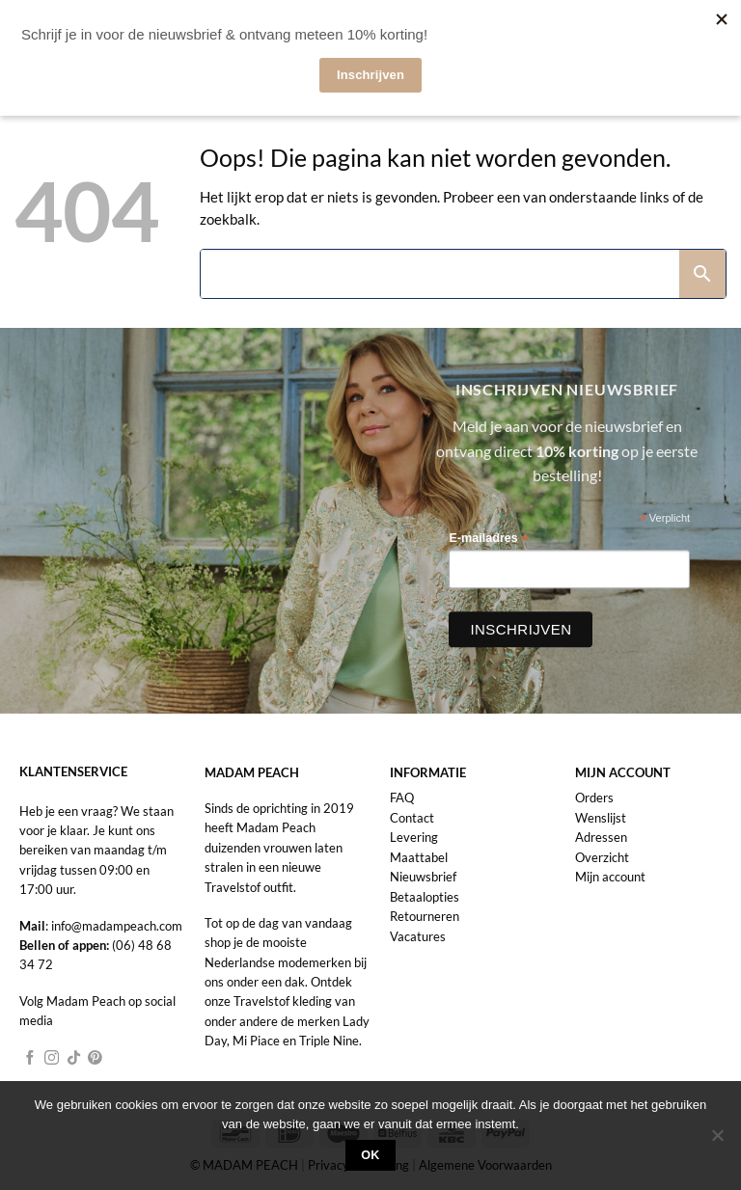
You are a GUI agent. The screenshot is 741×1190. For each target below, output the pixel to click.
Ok (370, 1155)
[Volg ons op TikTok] (74, 1059)
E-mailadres (488, 538)
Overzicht (602, 857)
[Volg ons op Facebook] (30, 1059)
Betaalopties (424, 897)
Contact (412, 817)
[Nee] (717, 1140)
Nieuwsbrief (423, 876)
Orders (594, 797)
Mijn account (610, 876)
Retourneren (424, 916)
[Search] (440, 274)
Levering (414, 837)
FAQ (402, 797)
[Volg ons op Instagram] (51, 1059)
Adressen (601, 837)
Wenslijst (600, 817)
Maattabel (419, 857)
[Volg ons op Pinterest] (95, 1059)
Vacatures (418, 936)
